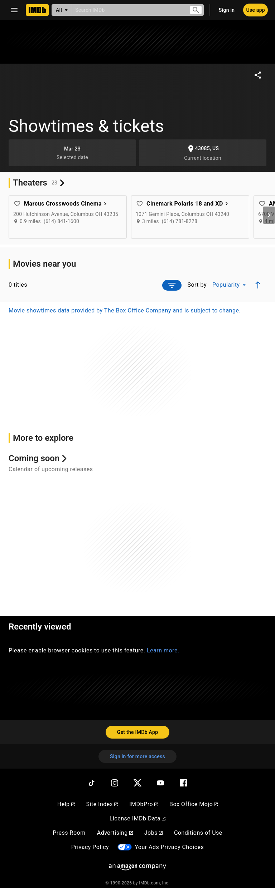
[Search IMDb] (128, 9)
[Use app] (255, 10)
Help (66, 804)
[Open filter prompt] (172, 285)
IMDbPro (143, 804)
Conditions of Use (198, 832)
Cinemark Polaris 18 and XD (188, 203)
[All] (62, 10)
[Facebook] (183, 782)
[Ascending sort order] (257, 284)
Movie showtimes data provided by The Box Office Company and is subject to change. (125, 310)
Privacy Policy (90, 847)
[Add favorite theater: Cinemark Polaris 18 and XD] (139, 204)
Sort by (197, 284)
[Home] (37, 10)
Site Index (102, 804)
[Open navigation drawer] (14, 10)
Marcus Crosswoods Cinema (66, 203)
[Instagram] (114, 782)
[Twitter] (137, 782)
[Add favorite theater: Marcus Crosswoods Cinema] (17, 204)
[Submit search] (196, 10)
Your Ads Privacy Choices (169, 847)
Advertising (115, 832)
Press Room (69, 832)
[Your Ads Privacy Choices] (124, 847)
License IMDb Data (137, 818)
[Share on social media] (257, 75)
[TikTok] (91, 782)
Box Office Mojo (193, 804)
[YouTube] (160, 782)
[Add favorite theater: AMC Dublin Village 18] (262, 204)
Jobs (153, 832)
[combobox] (128, 9)
